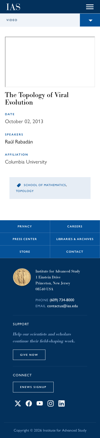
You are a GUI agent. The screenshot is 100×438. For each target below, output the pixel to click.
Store (25, 251)
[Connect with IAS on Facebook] (29, 405)
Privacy (25, 226)
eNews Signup (33, 387)
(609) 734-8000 (62, 300)
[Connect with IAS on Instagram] (51, 405)
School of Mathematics (45, 185)
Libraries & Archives (75, 239)
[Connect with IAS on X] (18, 405)
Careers (74, 226)
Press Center (25, 239)
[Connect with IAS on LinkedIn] (62, 405)
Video (12, 20)
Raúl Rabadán (19, 141)
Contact (74, 251)
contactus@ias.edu (62, 305)
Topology (25, 191)
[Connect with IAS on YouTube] (40, 405)
